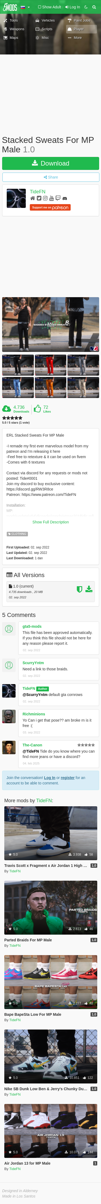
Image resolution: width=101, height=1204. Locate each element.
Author (42, 688)
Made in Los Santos (18, 1196)
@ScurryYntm (35, 694)
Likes (47, 411)
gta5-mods (32, 626)
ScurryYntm (33, 663)
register (67, 778)
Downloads (21, 411)
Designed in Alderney (20, 1191)
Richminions (34, 714)
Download (50, 163)
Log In (49, 778)
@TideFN (31, 751)
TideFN (37, 192)
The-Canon (32, 745)
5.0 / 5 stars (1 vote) (16, 422)
